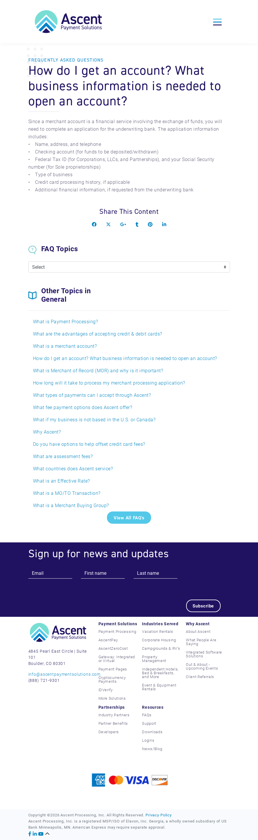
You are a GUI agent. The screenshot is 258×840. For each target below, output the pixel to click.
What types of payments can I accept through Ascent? (92, 395)
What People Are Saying (201, 641)
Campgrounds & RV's (161, 648)
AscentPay (108, 639)
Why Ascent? (47, 432)
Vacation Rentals (157, 631)
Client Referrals (200, 676)
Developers (108, 731)
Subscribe (203, 606)
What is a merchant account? (65, 346)
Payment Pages (112, 669)
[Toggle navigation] (217, 22)
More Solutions (112, 698)
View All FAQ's (129, 518)
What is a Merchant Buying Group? (71, 505)
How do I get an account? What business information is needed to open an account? (125, 358)
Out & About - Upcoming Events (202, 666)
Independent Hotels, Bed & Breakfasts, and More (160, 672)
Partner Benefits (113, 723)
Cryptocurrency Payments (112, 679)
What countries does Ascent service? (73, 468)
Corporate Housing (159, 639)
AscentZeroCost (113, 648)
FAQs (147, 714)
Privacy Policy (159, 814)
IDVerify (105, 689)
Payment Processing (117, 631)
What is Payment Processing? (65, 321)
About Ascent (198, 631)
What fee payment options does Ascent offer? (82, 407)
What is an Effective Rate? (61, 481)
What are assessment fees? (63, 456)
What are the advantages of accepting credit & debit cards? (97, 334)
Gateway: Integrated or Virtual (116, 658)
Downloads (152, 731)
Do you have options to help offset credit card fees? (89, 444)
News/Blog (152, 748)
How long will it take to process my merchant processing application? (109, 383)
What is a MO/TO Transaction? (67, 493)
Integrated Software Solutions (204, 654)
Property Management (154, 658)
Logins (148, 740)
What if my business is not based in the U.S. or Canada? (94, 419)
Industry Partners (114, 714)
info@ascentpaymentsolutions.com (64, 674)
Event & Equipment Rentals (159, 686)
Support (149, 723)
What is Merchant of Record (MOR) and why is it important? (98, 370)
